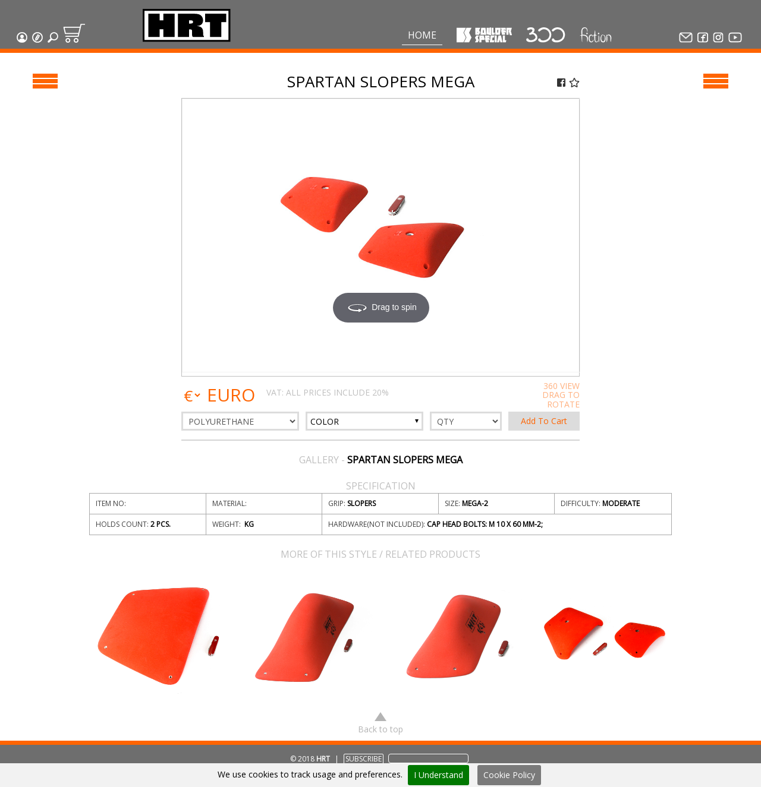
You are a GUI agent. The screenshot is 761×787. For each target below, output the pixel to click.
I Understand (438, 774)
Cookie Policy (509, 774)
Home (422, 35)
